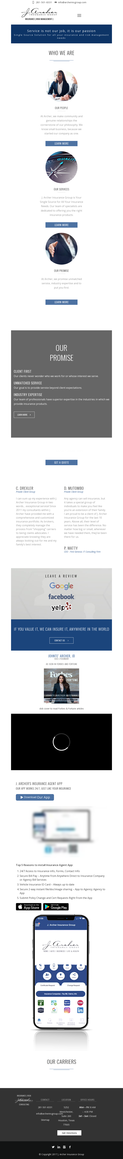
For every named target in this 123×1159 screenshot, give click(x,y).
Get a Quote (61, 462)
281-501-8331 (44, 2)
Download (35, 797)
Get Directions (69, 1132)
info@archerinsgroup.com (72, 2)
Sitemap (45, 1119)
